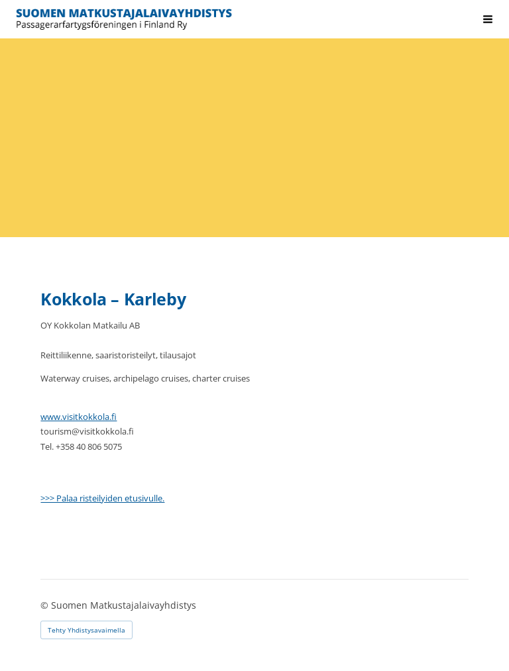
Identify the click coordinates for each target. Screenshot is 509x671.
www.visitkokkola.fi (78, 417)
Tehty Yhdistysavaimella (86, 630)
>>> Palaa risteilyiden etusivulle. (102, 498)
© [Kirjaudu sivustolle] (45, 605)
